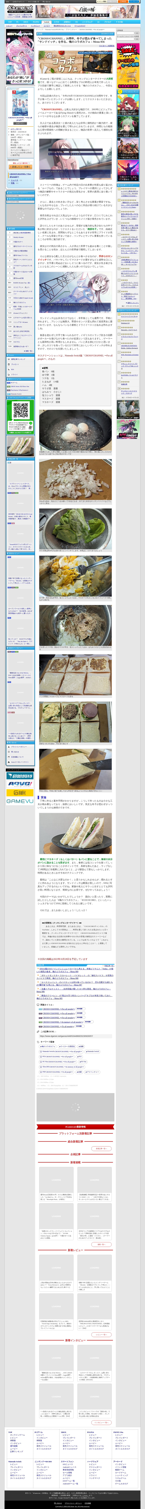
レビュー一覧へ (101, 1334)
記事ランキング (16, 1451)
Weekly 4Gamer (18, 237)
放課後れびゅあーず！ (21, 346)
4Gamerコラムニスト (20, 313)
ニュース (14, 180)
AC (98, 22)
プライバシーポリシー (19, 746)
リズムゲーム (120, 1478)
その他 (118, 1481)
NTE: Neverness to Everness (129, 356)
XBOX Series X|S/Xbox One (20, 386)
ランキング (134, 1)
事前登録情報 (68, 1470)
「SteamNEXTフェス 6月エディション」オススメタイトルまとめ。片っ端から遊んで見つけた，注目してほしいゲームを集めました (20, 547)
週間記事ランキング (18, 359)
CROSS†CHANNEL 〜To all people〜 (58, 1026)
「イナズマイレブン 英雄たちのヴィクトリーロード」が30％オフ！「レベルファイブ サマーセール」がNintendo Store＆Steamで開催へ (129, 273)
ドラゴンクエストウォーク (129, 338)
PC (17, 22)
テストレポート (95, 1467)
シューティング (121, 1475)
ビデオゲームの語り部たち (22, 317)
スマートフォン (67, 1462)
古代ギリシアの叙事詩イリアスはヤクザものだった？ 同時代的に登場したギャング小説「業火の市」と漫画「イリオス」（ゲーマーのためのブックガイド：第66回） (94, 1234)
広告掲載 (88, 1503)
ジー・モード (16, 129)
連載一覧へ (29, 351)
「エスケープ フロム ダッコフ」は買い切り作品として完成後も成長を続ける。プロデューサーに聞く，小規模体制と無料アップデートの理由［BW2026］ (20, 705)
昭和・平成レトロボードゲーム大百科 (22, 308)
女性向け (67, 22)
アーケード (117, 1462)
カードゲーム (120, 1473)
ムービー (47, 26)
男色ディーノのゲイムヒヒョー (22, 261)
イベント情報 (120, 1467)
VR (76, 22)
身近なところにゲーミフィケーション (22, 336)
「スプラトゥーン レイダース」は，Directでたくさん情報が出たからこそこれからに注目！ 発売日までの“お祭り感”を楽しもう (20, 486)
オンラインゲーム (17, 1435)
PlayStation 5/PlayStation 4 (19, 390)
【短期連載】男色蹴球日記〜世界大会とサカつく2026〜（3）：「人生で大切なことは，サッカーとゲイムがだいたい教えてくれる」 (94, 1197)
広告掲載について (17, 757)
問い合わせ (46, 2)
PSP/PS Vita (118, 1432)
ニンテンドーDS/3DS (43, 1462)
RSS (7, 2)
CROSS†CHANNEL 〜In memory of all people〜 (63, 1022)
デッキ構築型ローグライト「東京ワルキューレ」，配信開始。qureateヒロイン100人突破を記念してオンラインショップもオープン (129, 296)
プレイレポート (21, 26)
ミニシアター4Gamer (20, 322)
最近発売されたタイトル (62, 26)
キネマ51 (16, 342)
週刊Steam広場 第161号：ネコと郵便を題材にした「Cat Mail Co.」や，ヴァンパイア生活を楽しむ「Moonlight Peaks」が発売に (56, 1197)
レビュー (9, 26)
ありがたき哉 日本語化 (21, 331)
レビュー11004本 (14, 17)
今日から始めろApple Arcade (23, 298)
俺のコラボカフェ (19, 302)
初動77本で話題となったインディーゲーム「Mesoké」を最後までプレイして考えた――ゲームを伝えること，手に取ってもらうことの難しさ (20, 580)
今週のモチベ (18, 242)
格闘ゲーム (119, 1470)
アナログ (107, 22)
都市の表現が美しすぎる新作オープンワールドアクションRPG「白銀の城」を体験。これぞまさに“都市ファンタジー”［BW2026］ (129, 216)
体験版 (13, 1440)
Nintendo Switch (16, 394)
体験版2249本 (27, 17)
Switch (46, 22)
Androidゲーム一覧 (70, 1484)
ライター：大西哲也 (106, 46)
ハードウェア (87, 22)
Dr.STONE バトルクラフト (129, 376)
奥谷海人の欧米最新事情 (22, 233)
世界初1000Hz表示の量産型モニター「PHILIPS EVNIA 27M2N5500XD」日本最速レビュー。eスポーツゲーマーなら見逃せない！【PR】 (94, 1324)
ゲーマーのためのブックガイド (22, 293)
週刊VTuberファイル (20, 255)
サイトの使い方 (33, 2)
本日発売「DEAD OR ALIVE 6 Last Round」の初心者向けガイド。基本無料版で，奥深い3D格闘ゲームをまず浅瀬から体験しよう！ (20, 516)
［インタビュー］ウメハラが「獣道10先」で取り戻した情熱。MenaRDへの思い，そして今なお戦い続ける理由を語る (94, 1414)
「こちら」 (85, 1495)
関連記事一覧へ (109, 965)
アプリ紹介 (67, 1475)
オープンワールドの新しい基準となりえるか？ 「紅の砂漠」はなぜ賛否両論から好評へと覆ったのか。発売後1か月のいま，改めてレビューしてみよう (20, 611)
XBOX (25, 22)
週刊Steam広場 (18, 278)
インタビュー (35, 26)
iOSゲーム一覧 (69, 1481)
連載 (82, 1046)
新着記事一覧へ (101, 1148)
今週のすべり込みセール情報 (22, 273)
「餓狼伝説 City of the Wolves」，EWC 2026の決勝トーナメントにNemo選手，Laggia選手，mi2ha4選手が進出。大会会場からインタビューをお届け (20, 675)
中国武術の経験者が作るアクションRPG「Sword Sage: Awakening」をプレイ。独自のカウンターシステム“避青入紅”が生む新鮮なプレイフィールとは (56, 1324)
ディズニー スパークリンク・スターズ (129, 392)
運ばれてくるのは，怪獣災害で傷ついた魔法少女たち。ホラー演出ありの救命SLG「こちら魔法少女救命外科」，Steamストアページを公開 (129, 227)
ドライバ (14, 374)
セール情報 (67, 1473)
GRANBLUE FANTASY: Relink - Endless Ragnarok (129, 347)
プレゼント (15, 364)
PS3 (80, 1057)
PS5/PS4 (36, 22)
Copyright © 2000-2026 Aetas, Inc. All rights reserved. (72, 1506)
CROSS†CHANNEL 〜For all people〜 (20, 119)
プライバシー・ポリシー (73, 1503)
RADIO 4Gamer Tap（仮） (22, 283)
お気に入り (112, 1)
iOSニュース (68, 1464)
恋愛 (80, 1072)
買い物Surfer (17, 327)
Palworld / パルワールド (129, 330)
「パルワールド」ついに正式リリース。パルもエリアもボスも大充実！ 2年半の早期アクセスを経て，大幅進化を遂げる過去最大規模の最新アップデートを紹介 (129, 285)
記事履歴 (123, 1)
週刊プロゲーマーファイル (22, 246)
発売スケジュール (44, 1446)
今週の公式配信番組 (20, 251)
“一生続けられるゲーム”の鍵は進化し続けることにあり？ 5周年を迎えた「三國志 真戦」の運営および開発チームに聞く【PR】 (20, 736)
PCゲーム (14, 382)
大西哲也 (68, 1046)
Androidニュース (69, 1467)
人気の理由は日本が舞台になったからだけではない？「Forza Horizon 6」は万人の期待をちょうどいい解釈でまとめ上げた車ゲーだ (56, 1285)
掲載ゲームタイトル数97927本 (19, 15)
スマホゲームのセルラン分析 (22, 267)
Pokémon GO (125, 323)
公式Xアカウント (19, 2)
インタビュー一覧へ (101, 1422)
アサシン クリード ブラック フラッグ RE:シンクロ (129, 366)
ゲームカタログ (79, 26)
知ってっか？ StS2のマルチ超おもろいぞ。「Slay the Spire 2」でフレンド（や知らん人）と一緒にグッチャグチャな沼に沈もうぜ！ (20, 641)
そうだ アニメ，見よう (21, 287)
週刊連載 (14, 1446)
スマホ (56, 22)
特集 (13, 183)
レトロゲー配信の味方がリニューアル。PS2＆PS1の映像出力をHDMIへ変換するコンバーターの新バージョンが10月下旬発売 (129, 193)
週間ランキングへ (133, 303)
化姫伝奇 (124, 384)
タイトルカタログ (44, 1449)
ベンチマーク (94, 1478)
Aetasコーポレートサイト (20, 762)
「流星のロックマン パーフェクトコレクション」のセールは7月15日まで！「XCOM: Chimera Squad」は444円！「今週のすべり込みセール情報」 (56, 1234)
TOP (10, 22)
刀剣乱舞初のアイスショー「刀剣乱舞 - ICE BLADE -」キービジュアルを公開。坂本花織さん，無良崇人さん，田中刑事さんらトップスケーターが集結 (129, 262)
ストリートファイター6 (129, 316)
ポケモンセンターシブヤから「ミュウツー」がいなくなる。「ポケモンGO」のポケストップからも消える (129, 250)
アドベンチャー (93, 1072)
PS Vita (83, 1062)
